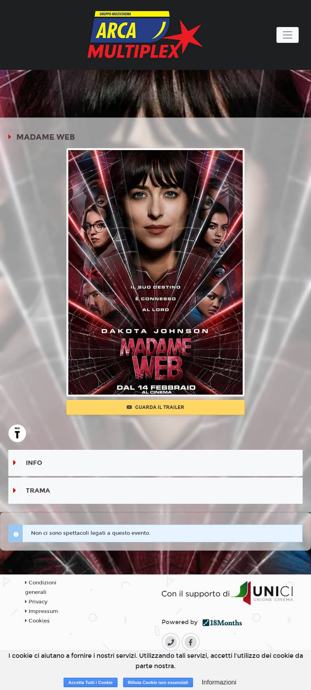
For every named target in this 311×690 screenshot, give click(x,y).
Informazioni (219, 682)
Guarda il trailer (155, 407)
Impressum (41, 611)
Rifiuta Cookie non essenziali (158, 682)
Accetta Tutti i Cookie (90, 682)
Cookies (37, 621)
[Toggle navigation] (287, 35)
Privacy (36, 602)
